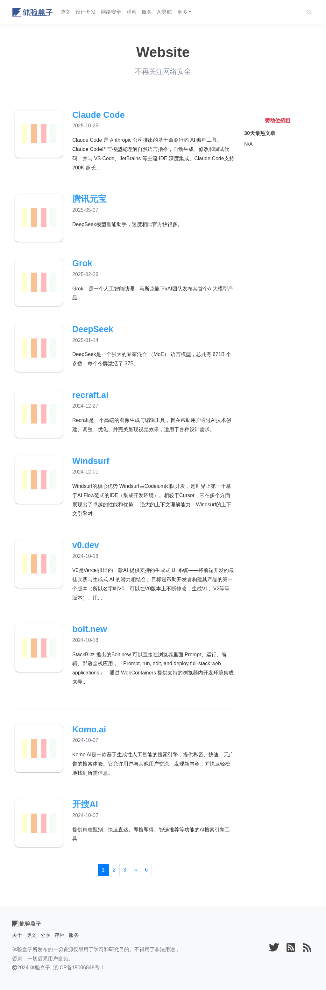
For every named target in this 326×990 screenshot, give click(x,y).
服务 (147, 12)
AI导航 (164, 12)
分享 (45, 935)
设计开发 (85, 12)
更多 (182, 12)
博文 (65, 12)
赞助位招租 (277, 120)
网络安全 (111, 12)
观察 (131, 12)
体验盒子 (40, 967)
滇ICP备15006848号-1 (78, 967)
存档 (59, 935)
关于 (17, 935)
